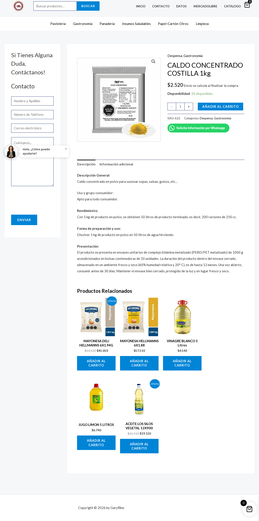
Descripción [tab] (86, 163)
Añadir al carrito (220, 105)
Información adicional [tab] (116, 163)
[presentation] (45, 199)
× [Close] (66, 148)
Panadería (107, 23)
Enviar (24, 220)
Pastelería (59, 23)
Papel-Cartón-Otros (172, 23)
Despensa (174, 55)
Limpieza (200, 23)
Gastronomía (83, 23)
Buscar (88, 6)
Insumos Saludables (136, 23)
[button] (153, 61)
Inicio (144, 6)
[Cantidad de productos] (180, 105)
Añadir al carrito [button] (96, 363)
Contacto (163, 6)
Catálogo (232, 6)
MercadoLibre (206, 6)
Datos (183, 6)
